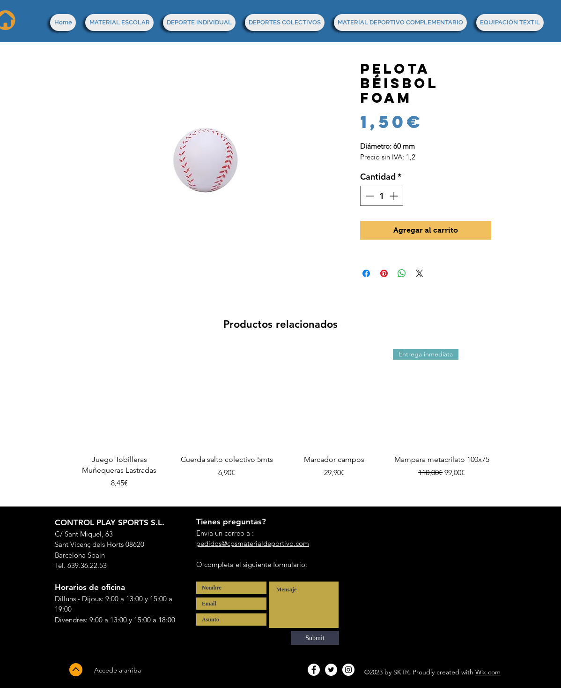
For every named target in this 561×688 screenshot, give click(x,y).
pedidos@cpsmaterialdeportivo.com (252, 543)
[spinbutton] (381, 195)
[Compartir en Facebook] (366, 273)
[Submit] (315, 638)
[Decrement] (369, 195)
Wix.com (488, 672)
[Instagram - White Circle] (348, 670)
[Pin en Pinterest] (384, 273)
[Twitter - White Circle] (331, 670)
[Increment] (394, 195)
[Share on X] (419, 273)
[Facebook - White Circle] (314, 670)
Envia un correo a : (225, 533)
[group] (280, 424)
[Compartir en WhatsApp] (401, 273)
